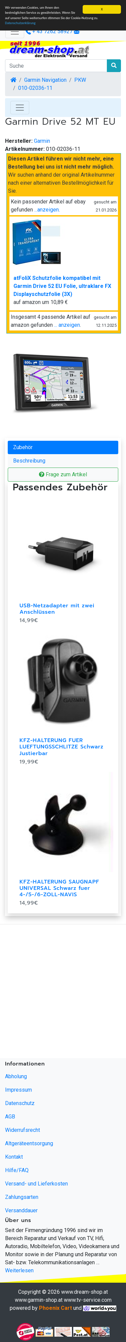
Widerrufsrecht (22, 1130)
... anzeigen (67, 325)
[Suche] (56, 65)
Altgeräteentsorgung (29, 1143)
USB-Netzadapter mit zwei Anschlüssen (56, 609)
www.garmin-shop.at (38, 1300)
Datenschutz (20, 1103)
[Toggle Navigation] (19, 107)
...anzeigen (46, 209)
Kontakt (14, 1157)
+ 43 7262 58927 (49, 31)
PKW (80, 80)
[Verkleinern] (14, 31)
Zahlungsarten (21, 1197)
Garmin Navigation (45, 80)
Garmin (42, 141)
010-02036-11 (35, 88)
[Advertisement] (63, 992)
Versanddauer (21, 1210)
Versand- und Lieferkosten (36, 1183)
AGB (10, 1116)
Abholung (16, 1076)
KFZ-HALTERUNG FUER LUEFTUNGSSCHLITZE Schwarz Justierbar (61, 746)
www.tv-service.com (88, 1300)
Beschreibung (29, 460)
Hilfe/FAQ (17, 1170)
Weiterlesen (19, 1270)
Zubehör (23, 447)
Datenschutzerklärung (20, 23)
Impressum (18, 1090)
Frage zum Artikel (63, 474)
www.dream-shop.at (84, 1292)
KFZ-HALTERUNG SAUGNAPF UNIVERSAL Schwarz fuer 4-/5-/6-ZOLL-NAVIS (59, 888)
